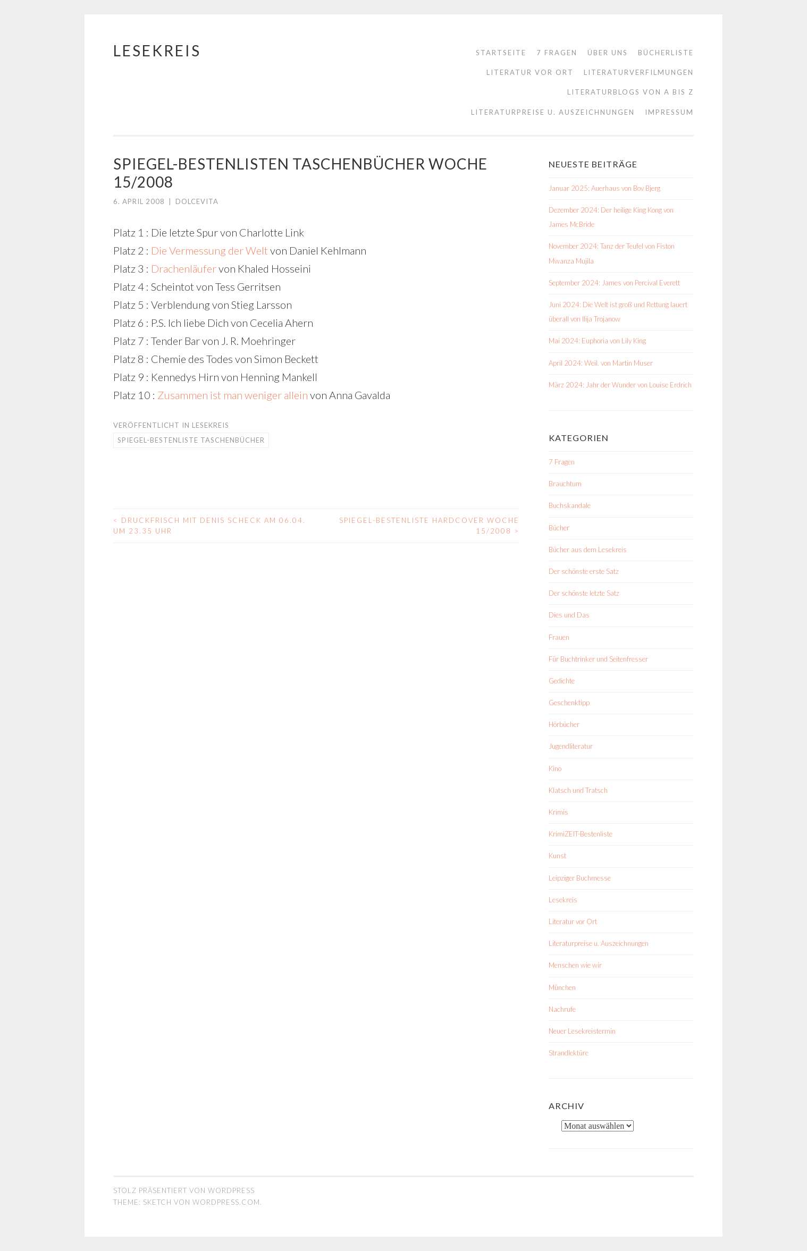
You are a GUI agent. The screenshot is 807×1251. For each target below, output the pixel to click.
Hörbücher (564, 724)
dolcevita (196, 201)
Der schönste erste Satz (584, 571)
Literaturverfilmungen (639, 72)
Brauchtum (565, 483)
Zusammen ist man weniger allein (232, 394)
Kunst (557, 855)
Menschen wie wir (575, 965)
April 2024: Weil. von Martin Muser (601, 363)
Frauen (559, 637)
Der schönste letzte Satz (584, 593)
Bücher (559, 527)
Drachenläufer (183, 268)
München (562, 987)
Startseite (501, 52)
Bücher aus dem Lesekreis (588, 549)
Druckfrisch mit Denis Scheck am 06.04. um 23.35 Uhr (209, 525)
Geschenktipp (569, 702)
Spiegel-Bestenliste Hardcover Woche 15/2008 (429, 525)
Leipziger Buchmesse (580, 878)
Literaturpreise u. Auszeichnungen (553, 112)
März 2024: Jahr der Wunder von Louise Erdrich (620, 385)
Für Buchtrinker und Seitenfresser (598, 659)
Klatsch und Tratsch (578, 790)
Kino (555, 768)
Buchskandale (570, 505)
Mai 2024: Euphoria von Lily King (597, 340)
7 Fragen (556, 52)
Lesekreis (157, 50)
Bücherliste (666, 52)
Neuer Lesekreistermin (582, 1031)
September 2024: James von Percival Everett (614, 282)
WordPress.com (226, 1202)
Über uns (607, 52)
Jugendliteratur (571, 746)
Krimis (558, 812)
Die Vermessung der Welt (209, 250)
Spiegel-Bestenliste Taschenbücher (191, 440)
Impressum (669, 112)
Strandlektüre (569, 1053)
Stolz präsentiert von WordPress (184, 1190)
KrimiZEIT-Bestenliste (580, 834)
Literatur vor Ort (530, 72)
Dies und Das (569, 615)
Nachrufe (562, 1009)
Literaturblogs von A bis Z (630, 92)
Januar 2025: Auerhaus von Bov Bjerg (604, 188)
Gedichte (562, 681)
